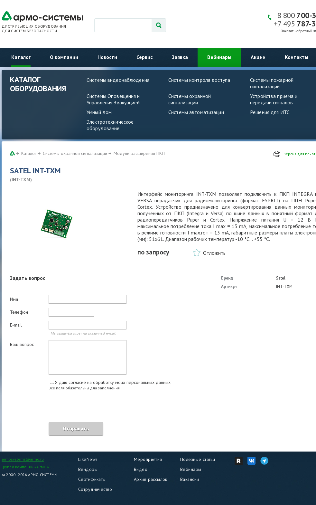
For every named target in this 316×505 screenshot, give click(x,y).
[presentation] (59, 407)
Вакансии (189, 479)
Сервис (144, 57)
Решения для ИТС (270, 112)
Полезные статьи (197, 459)
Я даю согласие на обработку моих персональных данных (113, 382)
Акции (258, 57)
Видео (140, 469)
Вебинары (219, 57)
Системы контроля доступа (199, 80)
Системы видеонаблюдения (118, 80)
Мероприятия (148, 459)
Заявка (180, 57)
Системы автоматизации (196, 112)
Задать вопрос (27, 278)
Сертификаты (92, 479)
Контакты (296, 57)
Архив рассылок (150, 479)
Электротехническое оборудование (110, 125)
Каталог (21, 57)
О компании (64, 57)
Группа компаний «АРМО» (25, 466)
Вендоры (88, 469)
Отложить (214, 253)
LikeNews (88, 459)
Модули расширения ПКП (139, 153)
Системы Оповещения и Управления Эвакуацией (113, 99)
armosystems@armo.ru (23, 459)
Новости (107, 57)
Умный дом (99, 112)
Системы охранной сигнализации (189, 99)
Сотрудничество (95, 489)
